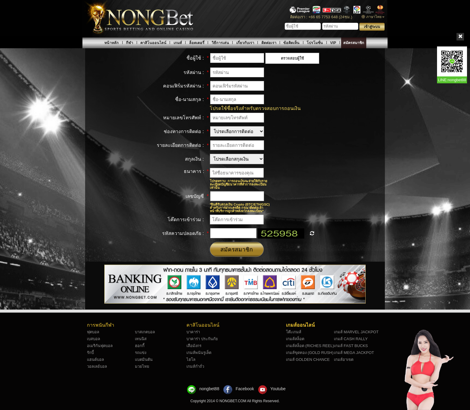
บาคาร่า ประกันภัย (202, 339)
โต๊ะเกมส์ (293, 332)
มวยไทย (142, 366)
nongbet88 (209, 388)
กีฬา (129, 43)
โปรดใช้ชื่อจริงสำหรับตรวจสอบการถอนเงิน (255, 108)
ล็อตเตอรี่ (196, 43)
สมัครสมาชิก (353, 43)
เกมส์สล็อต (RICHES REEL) (310, 345)
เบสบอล (93, 339)
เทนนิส (141, 339)
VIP (333, 43)
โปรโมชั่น (315, 43)
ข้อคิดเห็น (291, 43)
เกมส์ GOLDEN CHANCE (308, 359)
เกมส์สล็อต (295, 339)
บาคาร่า (193, 332)
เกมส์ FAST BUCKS (351, 345)
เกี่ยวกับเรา (245, 43)
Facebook (245, 388)
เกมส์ (178, 43)
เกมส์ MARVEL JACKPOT (356, 332)
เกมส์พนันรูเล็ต (198, 352)
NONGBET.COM (233, 401)
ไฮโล (190, 359)
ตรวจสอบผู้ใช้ (292, 58)
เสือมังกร (193, 345)
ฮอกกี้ (139, 345)
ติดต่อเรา (268, 43)
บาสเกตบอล (145, 332)
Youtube (278, 388)
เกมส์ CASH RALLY (351, 339)
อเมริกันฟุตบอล (100, 345)
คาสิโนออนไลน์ (153, 43)
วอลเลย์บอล (97, 366)
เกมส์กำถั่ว (195, 366)
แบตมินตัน (144, 359)
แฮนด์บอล (95, 359)
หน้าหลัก (111, 43)
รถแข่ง (140, 352)
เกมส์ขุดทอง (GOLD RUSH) (310, 352)
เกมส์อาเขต (343, 359)
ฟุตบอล (93, 332)
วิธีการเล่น (220, 43)
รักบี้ (90, 352)
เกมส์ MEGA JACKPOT (354, 352)
